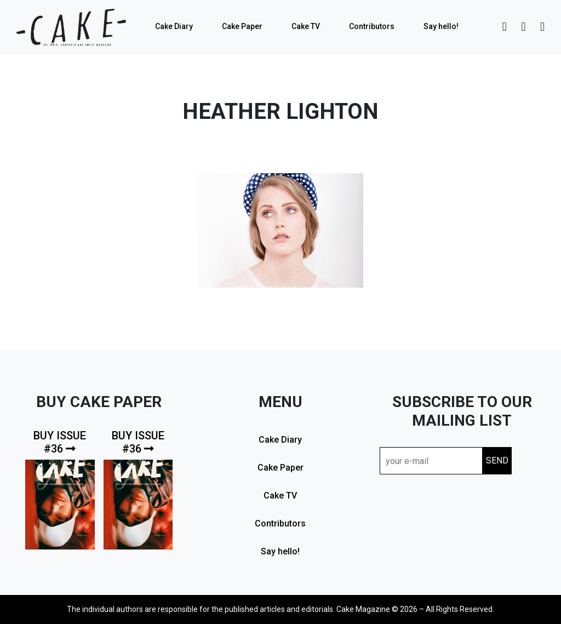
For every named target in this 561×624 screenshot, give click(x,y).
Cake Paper (242, 26)
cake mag (71, 27)
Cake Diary (174, 26)
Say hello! (441, 26)
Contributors (371, 26)
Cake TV (305, 26)
